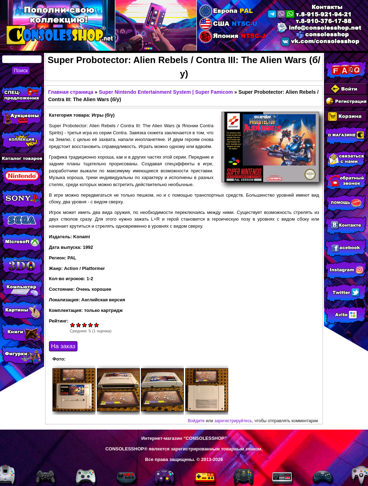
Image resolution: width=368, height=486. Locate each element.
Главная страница (70, 92)
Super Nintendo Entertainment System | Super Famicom (166, 92)
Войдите (196, 420)
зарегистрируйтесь (233, 420)
